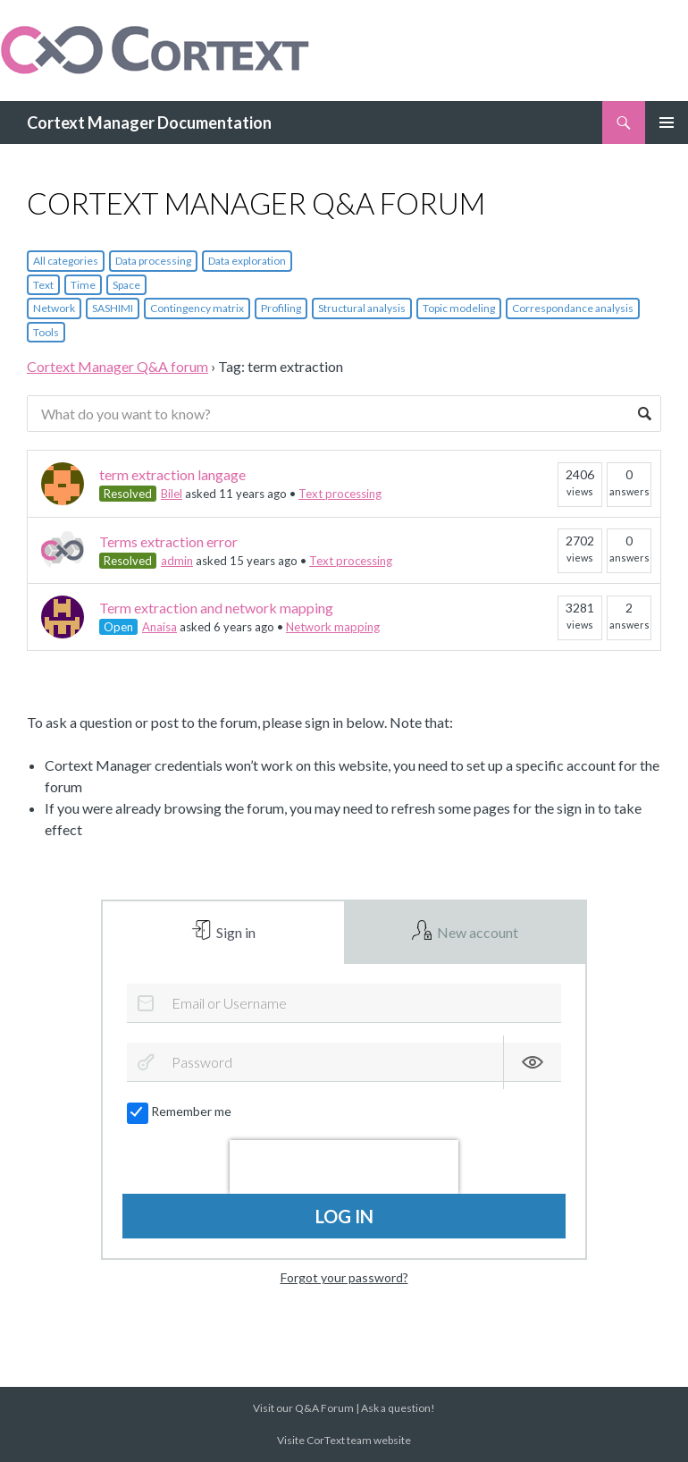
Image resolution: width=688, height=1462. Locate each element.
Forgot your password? (344, 1277)
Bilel (171, 493)
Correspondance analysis (572, 308)
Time (83, 285)
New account (476, 932)
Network (54, 308)
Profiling (281, 308)
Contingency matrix (197, 308)
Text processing (340, 493)
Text (43, 285)
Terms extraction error (168, 541)
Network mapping (333, 627)
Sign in (235, 932)
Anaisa (159, 627)
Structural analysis (362, 308)
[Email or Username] (343, 1003)
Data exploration (247, 260)
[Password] (343, 1062)
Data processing (153, 260)
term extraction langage (172, 474)
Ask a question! (398, 1408)
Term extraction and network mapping (216, 607)
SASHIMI (112, 308)
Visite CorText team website (344, 1440)
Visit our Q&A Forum (303, 1408)
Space (126, 285)
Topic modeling (459, 308)
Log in (344, 1216)
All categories (65, 260)
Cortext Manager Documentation (149, 122)
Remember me (180, 1111)
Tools (46, 332)
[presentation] (344, 1167)
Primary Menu (666, 122)
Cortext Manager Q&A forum (117, 366)
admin (177, 561)
